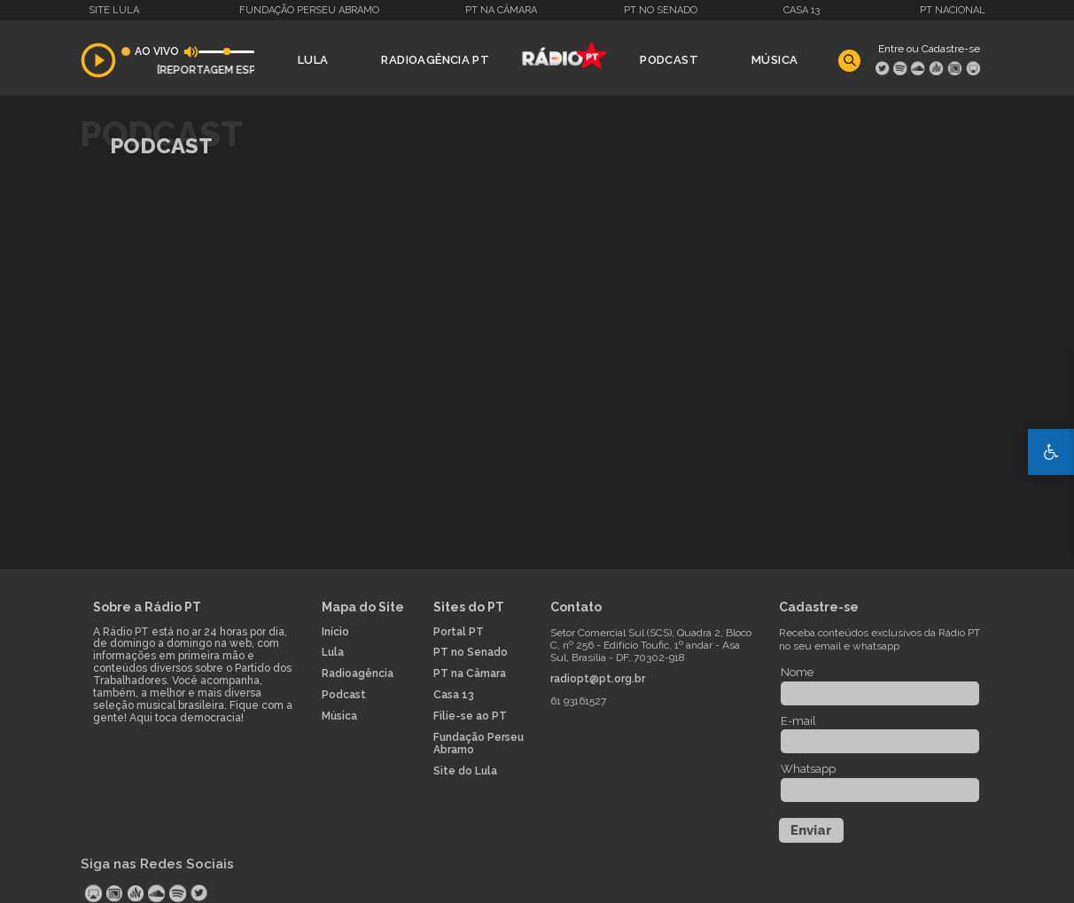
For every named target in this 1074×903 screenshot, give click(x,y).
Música (774, 59)
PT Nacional (952, 10)
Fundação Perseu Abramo (309, 10)
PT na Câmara (501, 10)
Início (335, 632)
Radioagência (357, 674)
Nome (797, 672)
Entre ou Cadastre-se (929, 49)
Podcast (669, 59)
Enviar (811, 830)
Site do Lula (465, 771)
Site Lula (114, 10)
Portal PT (458, 632)
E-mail (798, 721)
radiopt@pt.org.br (597, 679)
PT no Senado (660, 10)
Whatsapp (808, 768)
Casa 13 (801, 10)
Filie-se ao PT (470, 716)
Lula (313, 59)
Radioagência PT (435, 59)
